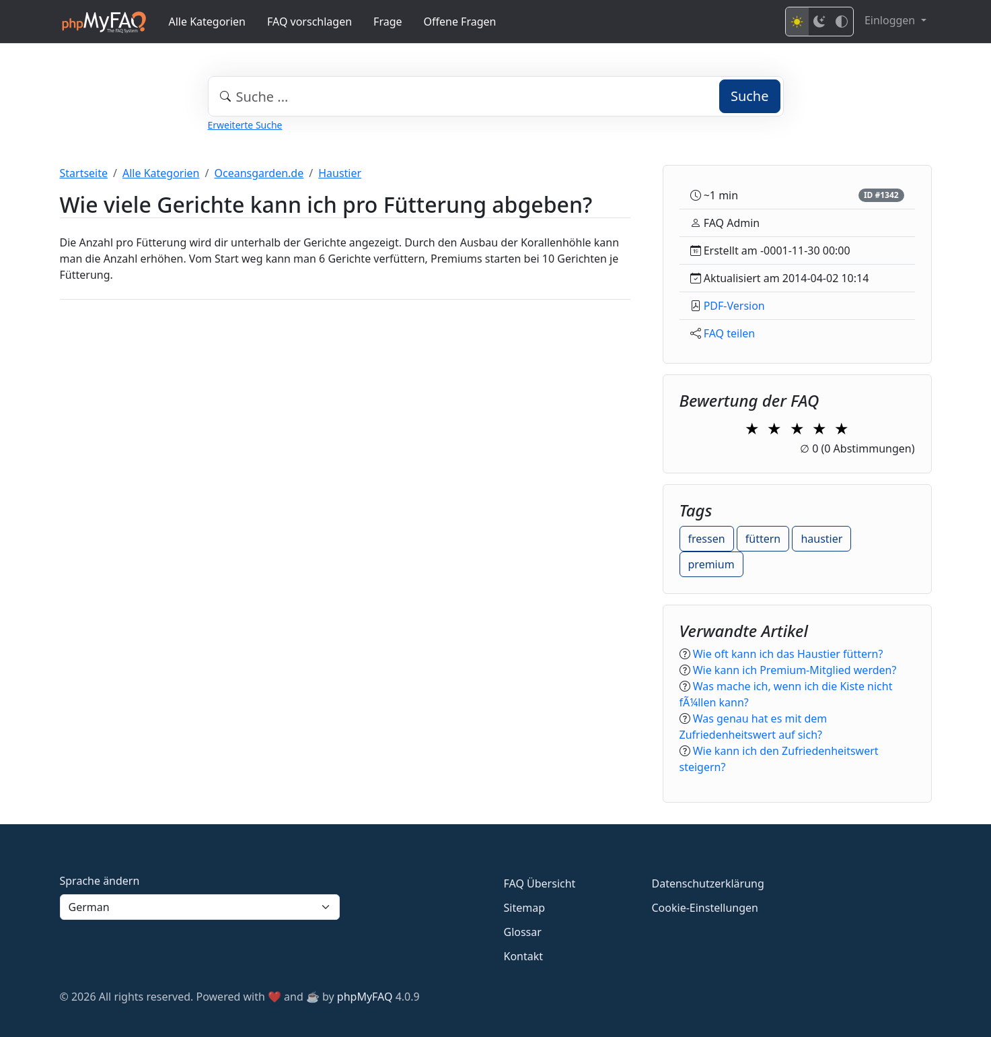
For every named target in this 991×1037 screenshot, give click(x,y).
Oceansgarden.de (258, 173)
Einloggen (891, 20)
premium (711, 564)
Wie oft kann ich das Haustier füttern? (788, 653)
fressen (706, 538)
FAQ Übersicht (540, 883)
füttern (762, 538)
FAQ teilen (730, 333)
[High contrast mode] (841, 21)
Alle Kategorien (207, 21)
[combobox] (496, 96)
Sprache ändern (100, 880)
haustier (821, 538)
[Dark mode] (819, 21)
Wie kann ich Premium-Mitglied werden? (795, 670)
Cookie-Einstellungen (705, 907)
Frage (387, 21)
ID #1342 (881, 195)
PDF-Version (734, 305)
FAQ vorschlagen (309, 21)
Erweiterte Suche (245, 125)
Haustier (339, 173)
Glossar (523, 932)
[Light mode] (797, 21)
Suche (750, 96)
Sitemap (525, 907)
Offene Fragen (460, 21)
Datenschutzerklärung (708, 883)
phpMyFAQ (365, 996)
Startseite (84, 173)
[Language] (200, 907)
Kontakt (524, 956)
